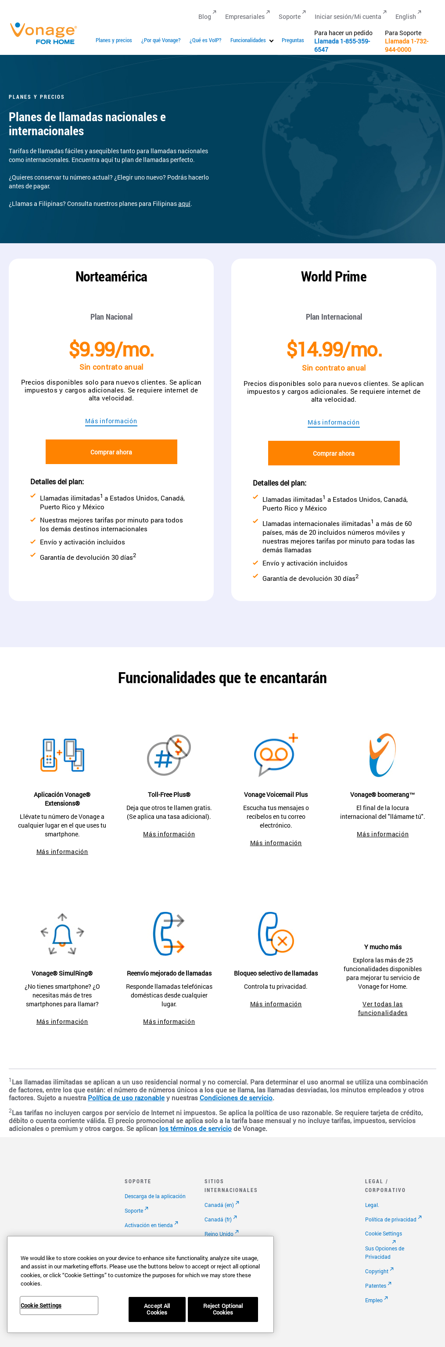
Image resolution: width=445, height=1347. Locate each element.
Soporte (134, 1210)
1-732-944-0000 (406, 45)
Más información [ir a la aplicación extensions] (62, 851)
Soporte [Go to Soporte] (290, 16)
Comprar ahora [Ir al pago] (111, 452)
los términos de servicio (195, 1128)
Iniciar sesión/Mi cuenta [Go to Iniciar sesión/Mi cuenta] (348, 16)
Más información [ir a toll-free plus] (169, 834)
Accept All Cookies (157, 1309)
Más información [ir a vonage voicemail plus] (276, 843)
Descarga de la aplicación (155, 1195)
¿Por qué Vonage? (160, 40)
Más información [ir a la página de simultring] (62, 1021)
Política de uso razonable (126, 1098)
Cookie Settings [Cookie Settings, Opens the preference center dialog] (41, 1305)
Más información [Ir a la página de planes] (111, 421)
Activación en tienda (149, 1224)
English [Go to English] (405, 16)
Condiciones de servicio (236, 1098)
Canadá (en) (219, 1204)
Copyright (376, 1271)
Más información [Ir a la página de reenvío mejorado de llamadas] (169, 1021)
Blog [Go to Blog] (204, 16)
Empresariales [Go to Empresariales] (245, 16)
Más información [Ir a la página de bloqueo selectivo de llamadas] (276, 1004)
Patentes (375, 1285)
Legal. (372, 1204)
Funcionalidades (248, 40)
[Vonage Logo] (47, 44)
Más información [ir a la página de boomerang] (383, 834)
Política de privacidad (390, 1219)
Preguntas (293, 40)
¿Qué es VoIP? (205, 40)
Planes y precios (114, 40)
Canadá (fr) (218, 1219)
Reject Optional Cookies (223, 1309)
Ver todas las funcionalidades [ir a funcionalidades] (383, 1008)
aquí (184, 203)
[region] (140, 1284)
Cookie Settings (383, 1233)
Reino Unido (219, 1233)
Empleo (374, 1300)
